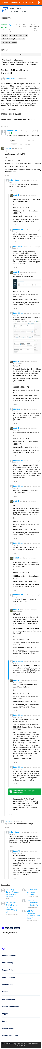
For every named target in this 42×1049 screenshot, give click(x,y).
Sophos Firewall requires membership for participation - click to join (21, 1045)
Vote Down (9, 176)
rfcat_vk (37, 131)
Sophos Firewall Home (20, 35)
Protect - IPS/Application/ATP (14, 39)
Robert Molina (10, 79)
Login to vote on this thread (10, 27)
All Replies (11, 141)
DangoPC (8, 821)
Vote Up (6, 176)
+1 (39, 791)
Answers (31, 141)
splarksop (16, 409)
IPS (6, 35)
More (24, 11)
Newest (27, 145)
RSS (21, 55)
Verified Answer (4, 26)
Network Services (11, 42)
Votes (20, 145)
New (39, 10)
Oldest (14, 145)
